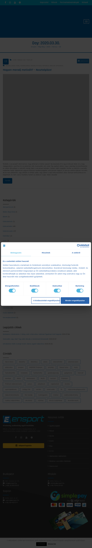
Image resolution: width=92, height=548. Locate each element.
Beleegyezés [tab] (16, 253)
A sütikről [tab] (76, 253)
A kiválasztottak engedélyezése (46, 300)
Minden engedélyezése (75, 300)
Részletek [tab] (46, 253)
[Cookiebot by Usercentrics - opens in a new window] (78, 246)
